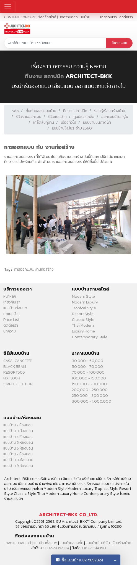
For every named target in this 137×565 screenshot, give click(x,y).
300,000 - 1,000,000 (91, 401)
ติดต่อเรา (126, 17)
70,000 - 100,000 (88, 372)
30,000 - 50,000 (87, 361)
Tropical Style (84, 308)
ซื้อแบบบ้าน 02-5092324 (82, 560)
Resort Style (83, 314)
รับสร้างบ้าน (121, 543)
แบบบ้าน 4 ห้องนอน (18, 437)
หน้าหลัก (9, 296)
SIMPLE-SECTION (18, 384)
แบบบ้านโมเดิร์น (98, 543)
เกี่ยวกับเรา (108, 17)
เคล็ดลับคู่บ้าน (43, 122)
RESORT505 (14, 372)
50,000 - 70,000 (87, 366)
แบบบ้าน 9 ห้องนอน (18, 466)
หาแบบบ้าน (11, 314)
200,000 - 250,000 (90, 390)
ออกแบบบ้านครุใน (114, 117)
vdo (15, 111)
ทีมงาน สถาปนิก (44, 76)
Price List (11, 320)
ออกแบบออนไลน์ (18, 543)
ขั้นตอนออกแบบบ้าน (41, 111)
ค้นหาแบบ (119, 43)
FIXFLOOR (11, 378)
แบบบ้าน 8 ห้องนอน (18, 460)
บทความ (9, 331)
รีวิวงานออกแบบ (28, 117)
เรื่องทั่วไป (68, 122)
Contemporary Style (89, 337)
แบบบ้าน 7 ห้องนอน (18, 454)
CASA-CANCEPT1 (17, 361)
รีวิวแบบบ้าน (57, 117)
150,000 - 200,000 (89, 384)
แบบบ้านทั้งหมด (15, 308)
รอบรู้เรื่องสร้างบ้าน (109, 111)
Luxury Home (83, 331)
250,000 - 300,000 (90, 395)
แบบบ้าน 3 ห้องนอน (18, 431)
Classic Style (83, 320)
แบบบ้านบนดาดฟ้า (97, 122)
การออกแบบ (23, 269)
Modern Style (83, 296)
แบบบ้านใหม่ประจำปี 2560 (72, 128)
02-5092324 (58, 548)
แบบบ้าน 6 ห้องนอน (18, 448)
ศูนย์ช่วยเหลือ (84, 117)
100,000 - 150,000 (89, 378)
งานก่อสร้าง (44, 269)
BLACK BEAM (14, 366)
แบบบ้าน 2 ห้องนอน (18, 425)
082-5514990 (94, 548)
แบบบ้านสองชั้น (71, 543)
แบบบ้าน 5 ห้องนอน (18, 442)
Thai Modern (83, 325)
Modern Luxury (85, 302)
